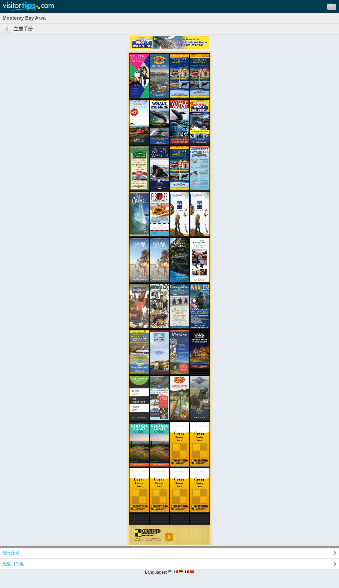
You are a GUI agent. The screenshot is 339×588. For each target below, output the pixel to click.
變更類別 (11, 553)
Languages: (156, 572)
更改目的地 (13, 563)
